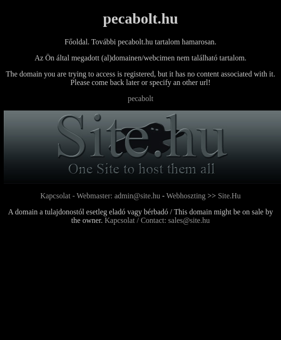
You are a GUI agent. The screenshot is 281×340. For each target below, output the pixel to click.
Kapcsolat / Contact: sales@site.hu (157, 220)
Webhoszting (185, 196)
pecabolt (140, 98)
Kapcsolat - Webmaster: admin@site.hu (101, 196)
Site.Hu (229, 196)
